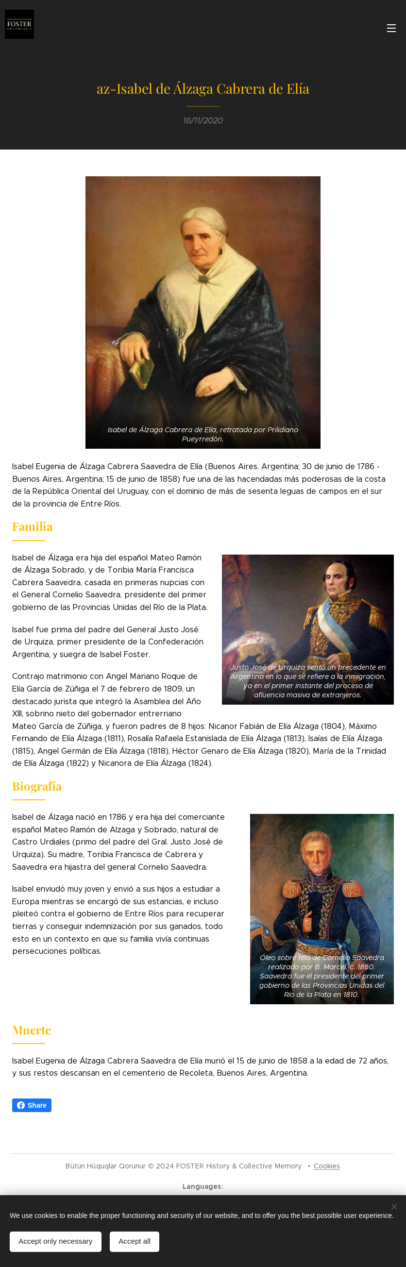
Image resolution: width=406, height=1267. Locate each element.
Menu (391, 28)
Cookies (327, 1166)
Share (32, 1105)
